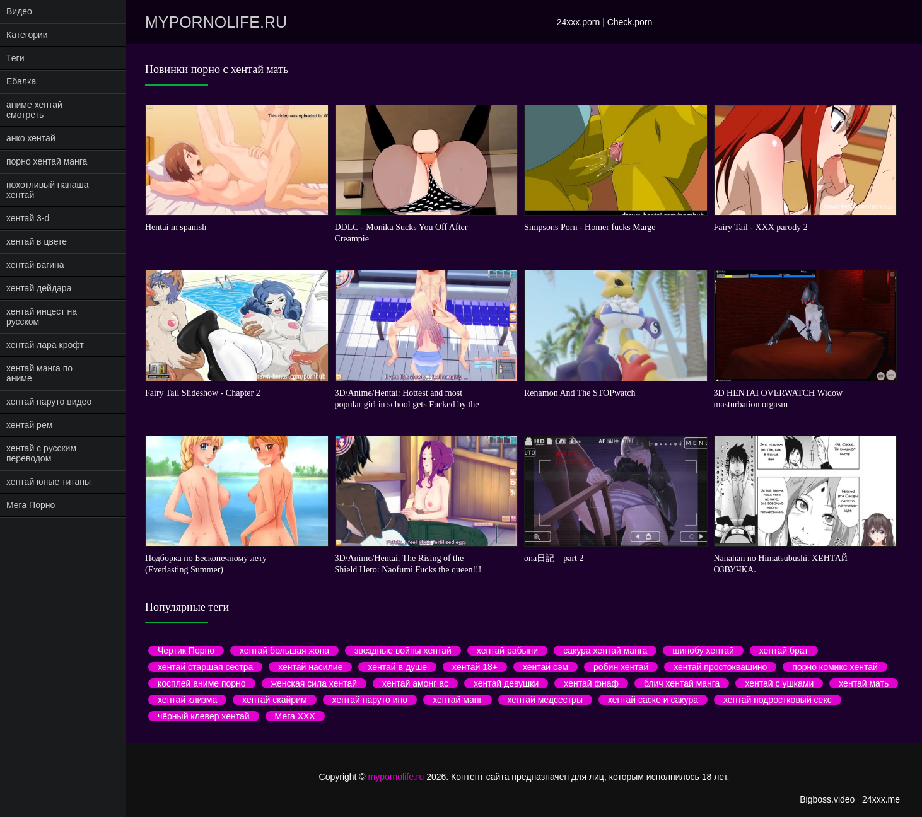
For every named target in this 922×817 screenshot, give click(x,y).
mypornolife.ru (216, 22)
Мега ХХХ (295, 716)
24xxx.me (881, 799)
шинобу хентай (702, 651)
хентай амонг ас (415, 683)
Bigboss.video (827, 799)
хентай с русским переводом (41, 453)
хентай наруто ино (370, 700)
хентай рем (29, 425)
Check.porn (630, 22)
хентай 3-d (27, 218)
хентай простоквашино (720, 667)
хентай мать (864, 683)
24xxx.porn (578, 22)
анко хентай (30, 138)
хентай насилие (310, 667)
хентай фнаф (591, 683)
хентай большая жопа (284, 651)
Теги (15, 58)
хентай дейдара (38, 288)
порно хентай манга (46, 161)
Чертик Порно (186, 651)
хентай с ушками (779, 683)
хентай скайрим (274, 700)
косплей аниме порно (202, 683)
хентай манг (457, 700)
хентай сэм (545, 667)
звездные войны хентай (403, 651)
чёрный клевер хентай (204, 716)
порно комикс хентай (834, 667)
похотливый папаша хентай (47, 190)
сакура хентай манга (605, 651)
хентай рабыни (507, 651)
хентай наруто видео (48, 402)
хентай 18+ (475, 667)
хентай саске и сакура (653, 700)
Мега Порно (30, 505)
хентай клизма (187, 700)
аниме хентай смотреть (34, 110)
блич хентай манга (682, 683)
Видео (19, 11)
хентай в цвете (36, 241)
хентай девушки (506, 683)
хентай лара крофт (45, 345)
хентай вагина (35, 265)
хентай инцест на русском (41, 316)
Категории (27, 35)
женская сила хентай (314, 683)
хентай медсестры (545, 700)
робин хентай (620, 667)
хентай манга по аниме (39, 373)
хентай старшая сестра (205, 667)
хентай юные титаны (48, 482)
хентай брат (783, 651)
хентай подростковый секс (777, 700)
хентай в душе (397, 667)
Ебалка (21, 81)
